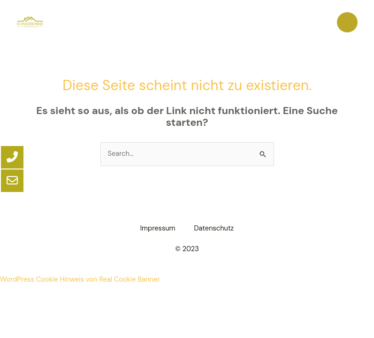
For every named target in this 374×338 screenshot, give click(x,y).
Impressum (158, 228)
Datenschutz (214, 228)
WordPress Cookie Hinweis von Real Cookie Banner (80, 279)
